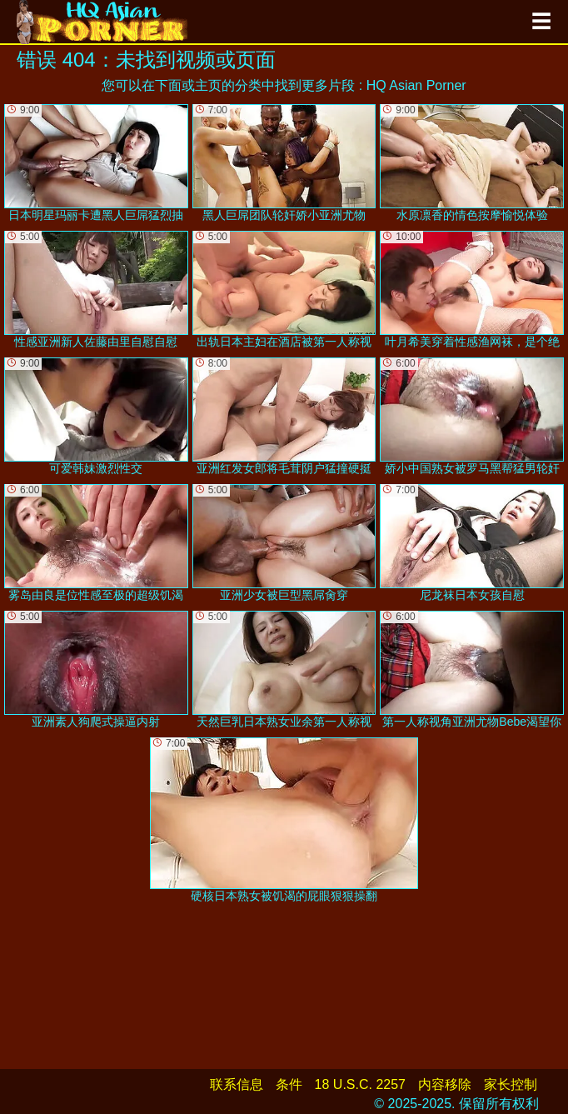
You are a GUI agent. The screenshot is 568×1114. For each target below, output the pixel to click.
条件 (289, 1084)
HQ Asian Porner (416, 85)
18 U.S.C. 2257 (360, 1084)
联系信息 (236, 1084)
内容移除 (444, 1084)
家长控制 (510, 1084)
